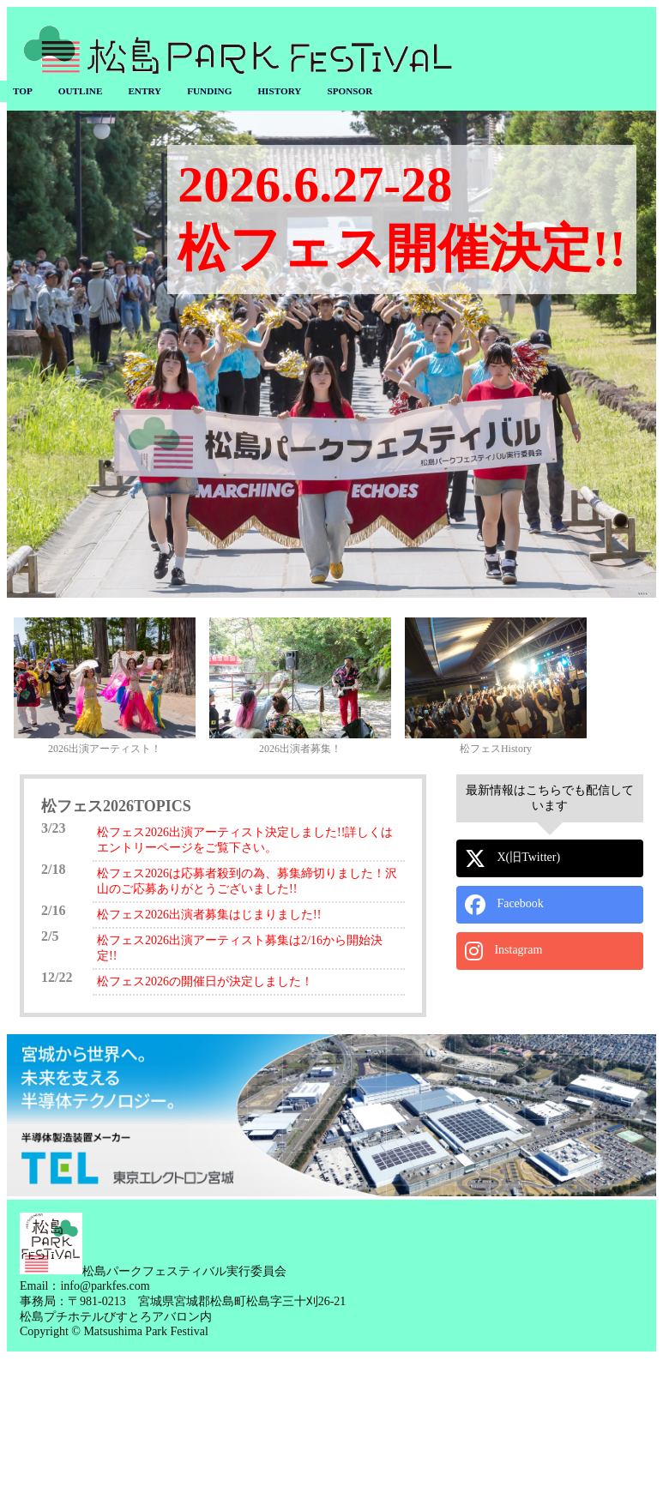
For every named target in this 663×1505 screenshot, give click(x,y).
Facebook (504, 904)
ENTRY (144, 91)
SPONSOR (349, 91)
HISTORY (279, 91)
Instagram (503, 951)
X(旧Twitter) (512, 858)
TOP (23, 91)
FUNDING (209, 91)
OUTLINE (80, 91)
